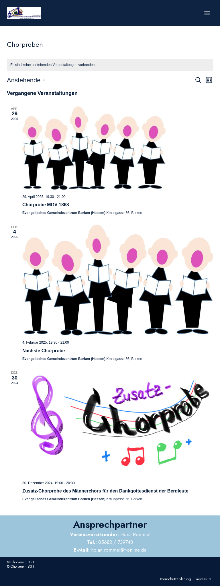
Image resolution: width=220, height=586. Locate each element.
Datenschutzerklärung (174, 579)
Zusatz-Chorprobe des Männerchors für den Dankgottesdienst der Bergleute (105, 490)
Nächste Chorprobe (43, 350)
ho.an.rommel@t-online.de (110, 549)
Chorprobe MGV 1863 (45, 204)
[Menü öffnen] (207, 13)
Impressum (203, 579)
